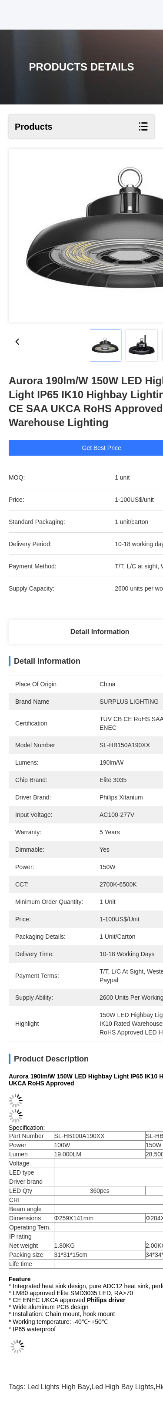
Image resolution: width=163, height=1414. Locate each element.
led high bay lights (122, 1386)
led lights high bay (58, 1386)
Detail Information (100, 631)
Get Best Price (110, 447)
